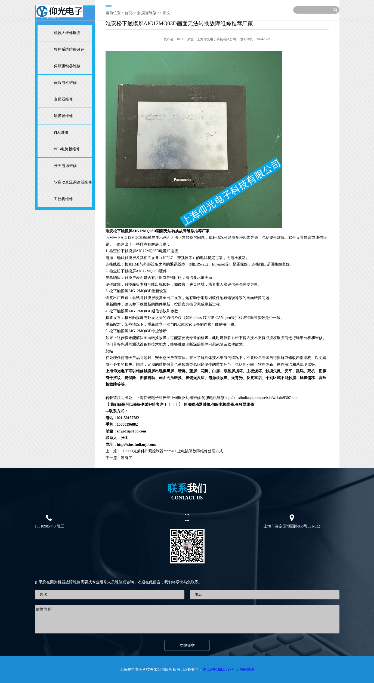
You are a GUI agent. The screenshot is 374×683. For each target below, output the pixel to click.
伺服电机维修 (65, 83)
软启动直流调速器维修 (73, 182)
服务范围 (232, 9)
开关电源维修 (65, 166)
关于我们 (132, 9)
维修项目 (157, 9)
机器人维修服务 (67, 33)
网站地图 (247, 669)
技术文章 (207, 9)
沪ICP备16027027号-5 (220, 669)
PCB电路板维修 (67, 149)
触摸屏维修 (63, 116)
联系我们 (258, 9)
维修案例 (182, 9)
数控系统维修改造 (69, 49)
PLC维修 (61, 132)
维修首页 (107, 9)
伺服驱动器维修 (67, 66)
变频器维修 (63, 99)
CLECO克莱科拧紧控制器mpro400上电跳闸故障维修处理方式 (172, 451)
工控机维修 (63, 199)
